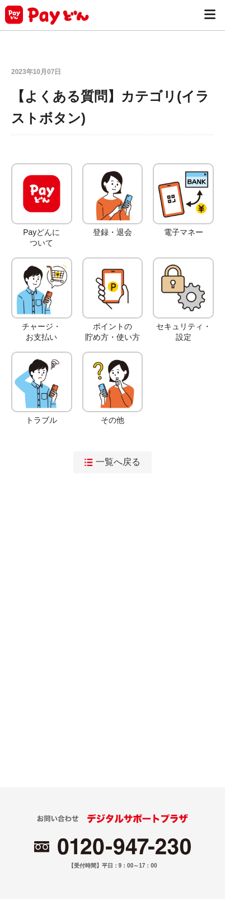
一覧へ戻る (112, 462)
